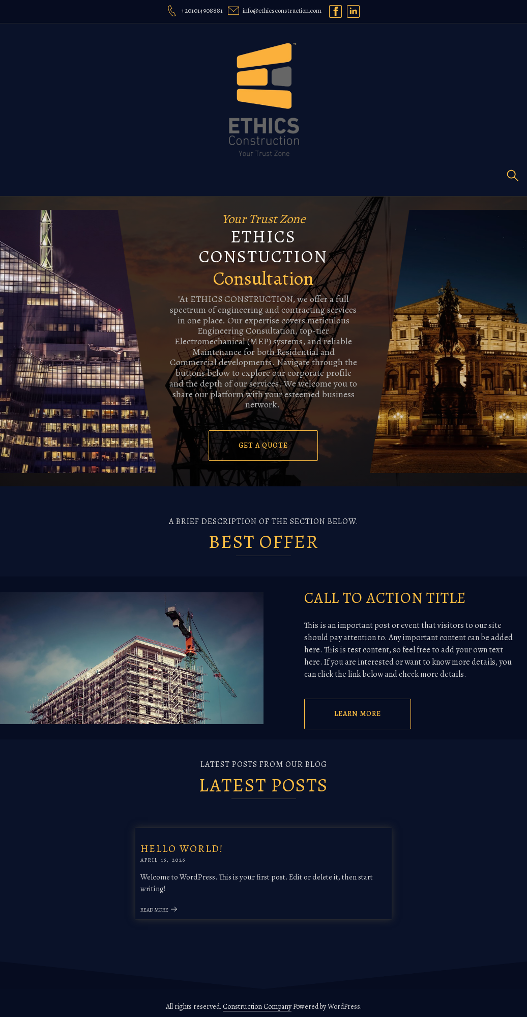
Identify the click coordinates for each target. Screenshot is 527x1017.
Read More (177, 907)
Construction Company (257, 999)
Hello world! (199, 845)
